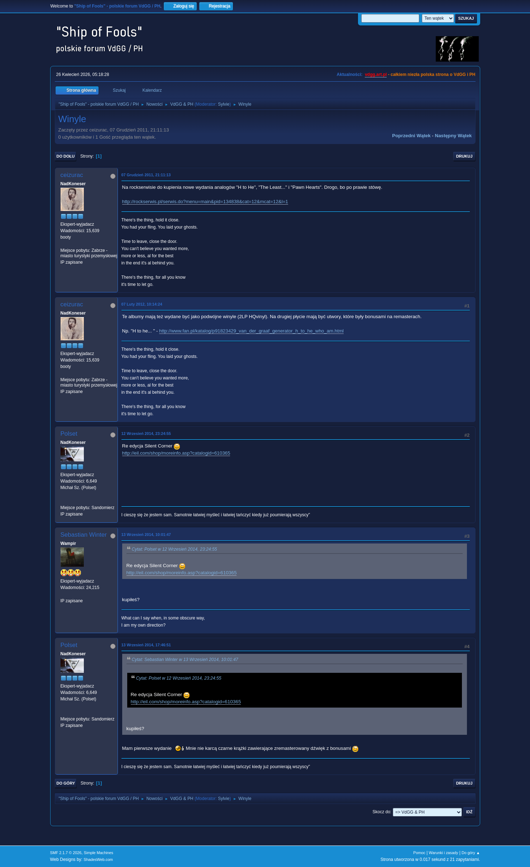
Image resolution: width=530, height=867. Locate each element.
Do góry (66, 783)
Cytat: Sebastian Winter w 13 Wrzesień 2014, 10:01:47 (185, 659)
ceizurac (72, 175)
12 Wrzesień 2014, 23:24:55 (146, 433)
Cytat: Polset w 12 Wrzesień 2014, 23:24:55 (174, 549)
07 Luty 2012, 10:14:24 (141, 304)
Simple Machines (98, 853)
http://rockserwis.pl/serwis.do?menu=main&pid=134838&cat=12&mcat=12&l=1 (205, 201)
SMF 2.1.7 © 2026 (66, 853)
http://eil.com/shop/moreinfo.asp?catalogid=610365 (176, 453)
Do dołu (66, 156)
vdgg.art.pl (376, 74)
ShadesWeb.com (98, 859)
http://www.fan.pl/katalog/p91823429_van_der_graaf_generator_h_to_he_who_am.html (251, 331)
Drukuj (464, 156)
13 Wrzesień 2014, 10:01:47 (146, 534)
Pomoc (419, 853)
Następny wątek (453, 135)
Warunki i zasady (443, 853)
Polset (69, 433)
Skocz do (381, 811)
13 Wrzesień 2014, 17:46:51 (146, 645)
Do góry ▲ (471, 853)
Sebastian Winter (84, 534)
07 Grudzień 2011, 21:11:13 (146, 175)
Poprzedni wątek (411, 135)
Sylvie (223, 104)
